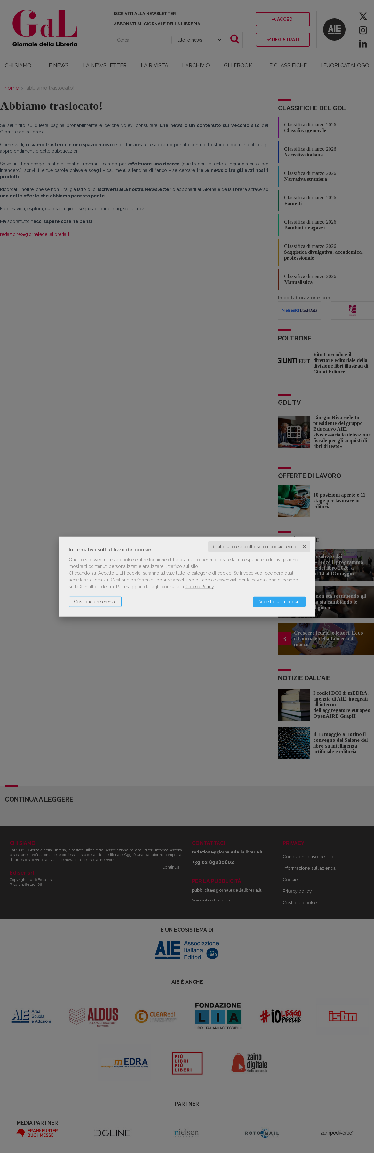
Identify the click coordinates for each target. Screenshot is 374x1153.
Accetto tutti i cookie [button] (279, 601)
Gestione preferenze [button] (95, 601)
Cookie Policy (199, 586)
